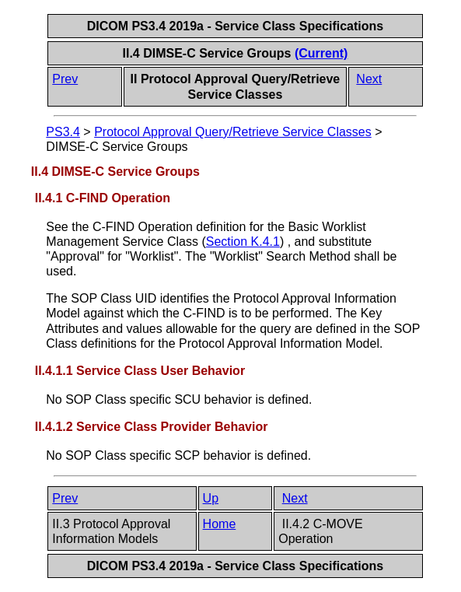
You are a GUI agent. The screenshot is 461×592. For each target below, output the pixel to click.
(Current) (321, 53)
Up (210, 498)
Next (369, 79)
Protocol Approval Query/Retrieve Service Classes (233, 131)
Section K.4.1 (243, 241)
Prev (65, 79)
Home (219, 524)
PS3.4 (63, 131)
